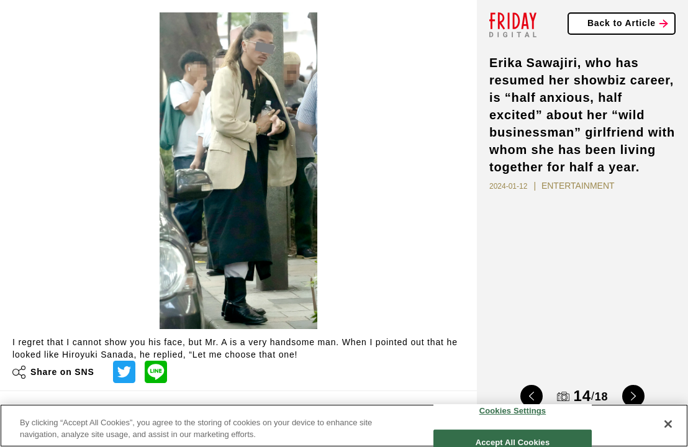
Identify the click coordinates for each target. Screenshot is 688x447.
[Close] (668, 424)
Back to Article (621, 23)
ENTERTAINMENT (578, 186)
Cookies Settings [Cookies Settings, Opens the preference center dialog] (512, 410)
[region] (344, 425)
